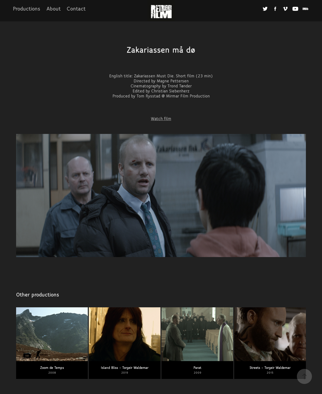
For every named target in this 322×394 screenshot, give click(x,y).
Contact (76, 8)
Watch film (161, 118)
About (54, 8)
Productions (26, 8)
